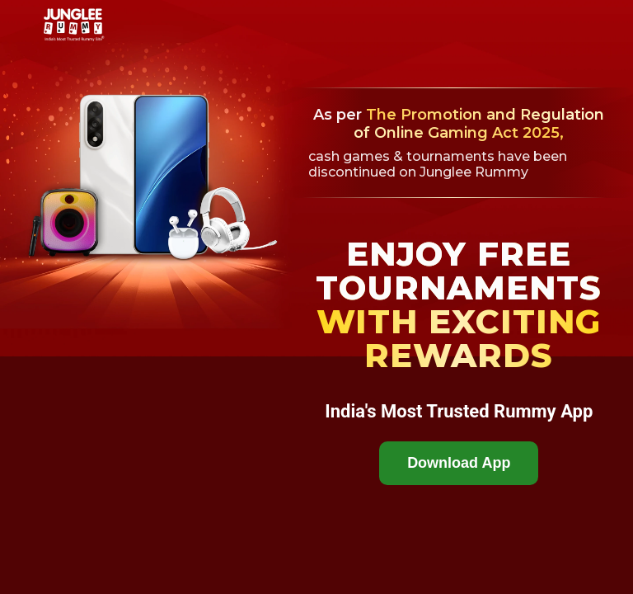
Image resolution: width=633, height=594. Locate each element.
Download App (458, 463)
